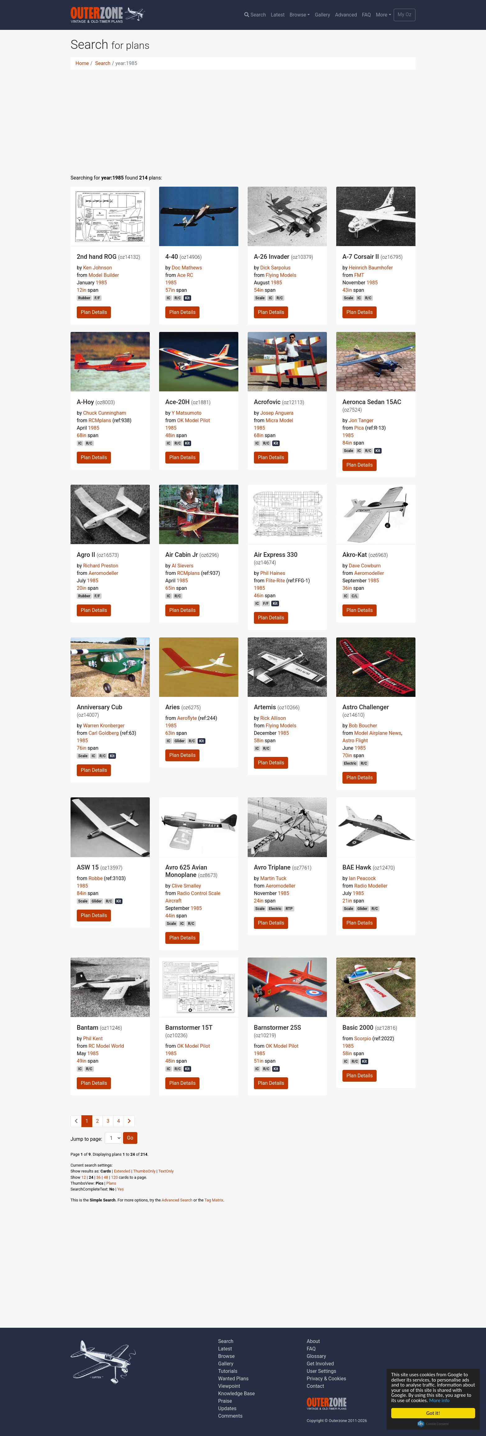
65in (170, 588)
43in (347, 290)
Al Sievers (182, 566)
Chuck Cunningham (104, 413)
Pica (359, 428)
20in (81, 588)
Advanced (346, 15)
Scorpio (362, 1039)
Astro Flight (355, 741)
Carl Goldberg (104, 733)
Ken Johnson (97, 268)
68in (81, 435)
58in (259, 741)
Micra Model (279, 420)
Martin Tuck (273, 878)
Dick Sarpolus (275, 268)
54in (259, 290)
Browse (298, 15)
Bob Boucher (363, 726)
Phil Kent (93, 1039)
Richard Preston (100, 566)
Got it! (433, 1413)
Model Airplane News (377, 733)
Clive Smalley (186, 886)
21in (347, 901)
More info (459, 1400)
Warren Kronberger (104, 726)
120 (114, 1177)
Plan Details (94, 312)
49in (81, 1061)
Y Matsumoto (186, 413)
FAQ (366, 15)
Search (255, 15)
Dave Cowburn (365, 566)
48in (170, 435)
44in (170, 916)
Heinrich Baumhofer (371, 268)
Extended (122, 1171)
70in (347, 755)
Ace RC (185, 275)
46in (259, 596)
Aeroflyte (187, 718)
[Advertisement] (243, 118)
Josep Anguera (276, 413)
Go (130, 1138)
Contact (315, 1386)
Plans (111, 1183)
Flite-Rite (275, 581)
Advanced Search (177, 1200)
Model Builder (104, 275)
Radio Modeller (370, 886)
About (313, 1341)
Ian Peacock (362, 878)
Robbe (96, 878)
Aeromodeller (103, 573)
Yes (120, 1189)
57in (170, 290)
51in (259, 1061)
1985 (101, 283)
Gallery (322, 15)
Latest (278, 15)
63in (170, 733)
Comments (230, 1416)
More (381, 15)
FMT (359, 275)
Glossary (316, 1356)
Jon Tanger (361, 420)
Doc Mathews (187, 268)
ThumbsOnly (144, 1171)
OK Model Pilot (193, 420)
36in (347, 588)
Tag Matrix (213, 1200)
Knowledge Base (236, 1393)
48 (106, 1177)
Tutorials (227, 1371)
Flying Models (281, 275)
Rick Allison (273, 718)
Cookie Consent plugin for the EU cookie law (433, 1423)
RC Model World (106, 1046)
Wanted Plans (233, 1379)
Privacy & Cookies (326, 1379)
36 (98, 1177)
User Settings (321, 1371)
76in (81, 748)
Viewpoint (229, 1386)
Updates (227, 1408)
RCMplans (100, 420)
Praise (225, 1401)
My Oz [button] (404, 14)
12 (83, 1177)
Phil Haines (272, 573)
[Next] (129, 1121)
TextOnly (166, 1171)
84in (347, 443)
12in (81, 290)
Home (82, 63)
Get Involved (320, 1364)
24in (259, 901)
